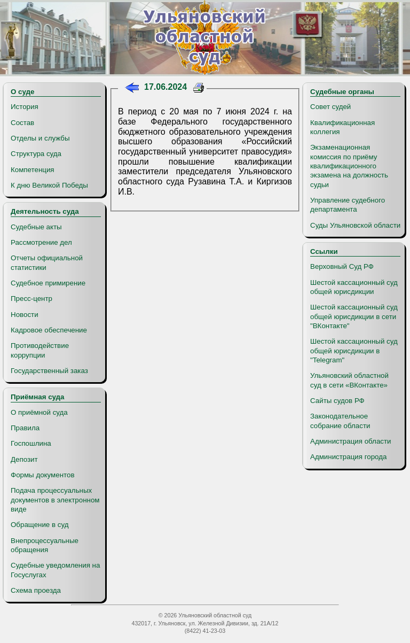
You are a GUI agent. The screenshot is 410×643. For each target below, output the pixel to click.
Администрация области (350, 441)
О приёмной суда (39, 412)
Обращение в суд (39, 525)
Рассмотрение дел (41, 242)
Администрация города (348, 457)
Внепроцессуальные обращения (44, 545)
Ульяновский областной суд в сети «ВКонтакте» (349, 380)
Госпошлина (31, 443)
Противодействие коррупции (40, 350)
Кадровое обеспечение (49, 330)
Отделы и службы (40, 138)
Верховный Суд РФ (342, 266)
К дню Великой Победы (49, 185)
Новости (24, 315)
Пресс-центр (31, 299)
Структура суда (36, 154)
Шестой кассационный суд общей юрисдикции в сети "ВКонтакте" (354, 316)
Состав (22, 123)
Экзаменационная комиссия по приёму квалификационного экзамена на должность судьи (349, 165)
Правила (25, 428)
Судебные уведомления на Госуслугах (55, 569)
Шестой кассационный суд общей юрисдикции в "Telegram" (354, 350)
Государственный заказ (49, 371)
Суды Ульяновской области (355, 225)
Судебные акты (36, 227)
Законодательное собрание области (340, 420)
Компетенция (32, 170)
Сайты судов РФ (337, 401)
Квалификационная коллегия (342, 127)
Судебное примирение (48, 283)
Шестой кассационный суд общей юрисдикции (354, 287)
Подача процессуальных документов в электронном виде (55, 499)
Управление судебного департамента (347, 204)
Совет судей (330, 107)
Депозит (24, 459)
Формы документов (42, 475)
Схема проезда (36, 590)
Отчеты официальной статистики (47, 262)
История (24, 107)
